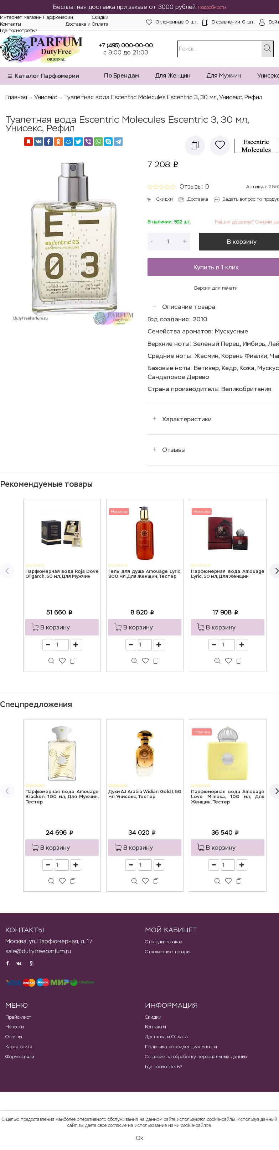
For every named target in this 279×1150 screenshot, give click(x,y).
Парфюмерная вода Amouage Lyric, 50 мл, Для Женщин (227, 574)
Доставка (197, 199)
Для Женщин (172, 75)
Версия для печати (216, 288)
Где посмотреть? (18, 30)
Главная (16, 97)
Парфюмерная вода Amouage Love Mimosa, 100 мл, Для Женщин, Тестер (227, 797)
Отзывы (174, 450)
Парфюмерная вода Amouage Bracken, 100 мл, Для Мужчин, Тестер (62, 797)
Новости (14, 1027)
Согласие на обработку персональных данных (196, 1057)
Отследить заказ (163, 942)
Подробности (212, 7)
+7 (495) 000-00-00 (126, 45)
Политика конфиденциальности (181, 1047)
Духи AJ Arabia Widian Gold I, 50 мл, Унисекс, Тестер (145, 794)
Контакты (10, 24)
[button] (195, 145)
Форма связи (19, 1057)
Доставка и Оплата (87, 24)
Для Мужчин (224, 75)
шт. (172, 22)
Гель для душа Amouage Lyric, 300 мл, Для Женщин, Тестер (145, 574)
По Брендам (121, 75)
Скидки (100, 17)
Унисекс (45, 97)
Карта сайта (18, 1047)
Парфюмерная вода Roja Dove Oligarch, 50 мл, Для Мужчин (62, 574)
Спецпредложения (36, 704)
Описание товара (188, 307)
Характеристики (187, 419)
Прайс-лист (18, 1017)
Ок (139, 1138)
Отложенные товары (167, 952)
